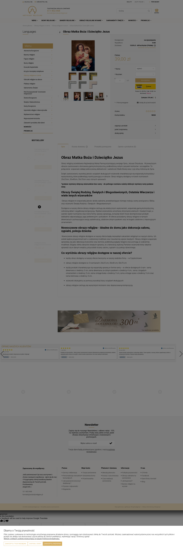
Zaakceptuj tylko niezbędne (15, 544)
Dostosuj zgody (35, 544)
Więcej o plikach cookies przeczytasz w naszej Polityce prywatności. (32, 539)
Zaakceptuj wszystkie (52, 544)
